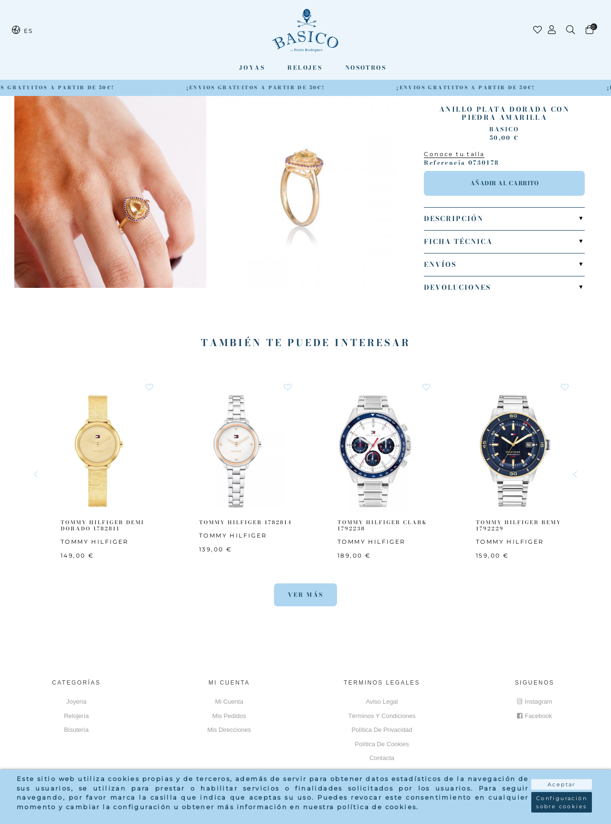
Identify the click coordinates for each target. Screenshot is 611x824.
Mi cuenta (229, 701)
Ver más (306, 594)
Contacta (381, 757)
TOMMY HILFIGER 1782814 (245, 522)
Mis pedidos (229, 715)
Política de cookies (382, 744)
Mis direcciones (229, 729)
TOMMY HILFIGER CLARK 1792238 (382, 525)
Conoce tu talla (454, 154)
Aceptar (562, 784)
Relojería (76, 715)
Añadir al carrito (504, 183)
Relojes (304, 67)
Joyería (76, 701)
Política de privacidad (381, 729)
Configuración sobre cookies (561, 802)
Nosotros (365, 67)
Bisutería (76, 729)
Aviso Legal (382, 701)
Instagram (534, 701)
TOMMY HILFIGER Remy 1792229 (518, 525)
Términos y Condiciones (381, 715)
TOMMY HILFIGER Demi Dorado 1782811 (103, 525)
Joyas (252, 67)
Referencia (444, 162)
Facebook (534, 715)
